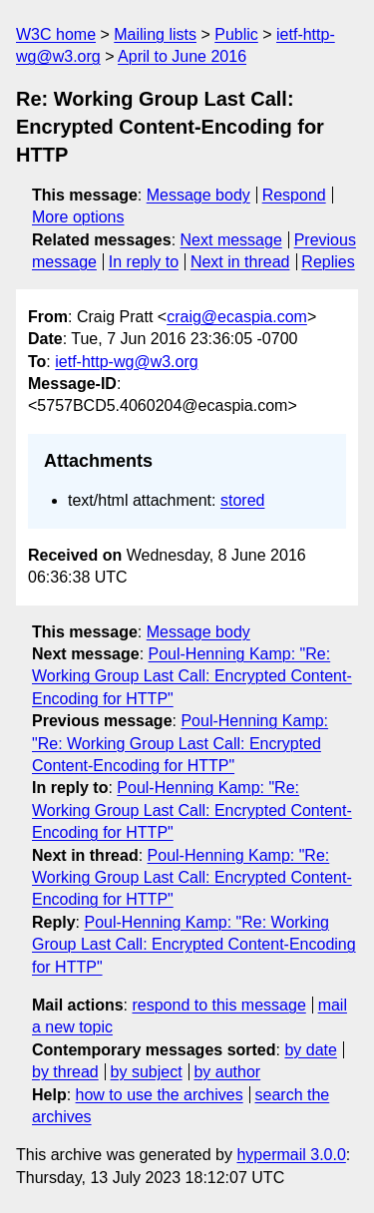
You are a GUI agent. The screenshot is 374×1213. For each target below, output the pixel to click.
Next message (231, 239)
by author (226, 1071)
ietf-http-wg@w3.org (126, 361)
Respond (294, 195)
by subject (147, 1071)
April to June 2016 (182, 56)
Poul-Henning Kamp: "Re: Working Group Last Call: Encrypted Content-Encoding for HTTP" (192, 676)
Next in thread (240, 261)
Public (236, 34)
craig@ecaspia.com (237, 316)
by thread (65, 1071)
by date (310, 1049)
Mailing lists (155, 34)
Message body (198, 195)
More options (78, 216)
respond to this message (218, 1005)
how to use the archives (159, 1094)
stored (242, 500)
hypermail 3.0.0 (290, 1154)
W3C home (56, 34)
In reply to (144, 261)
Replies (327, 261)
